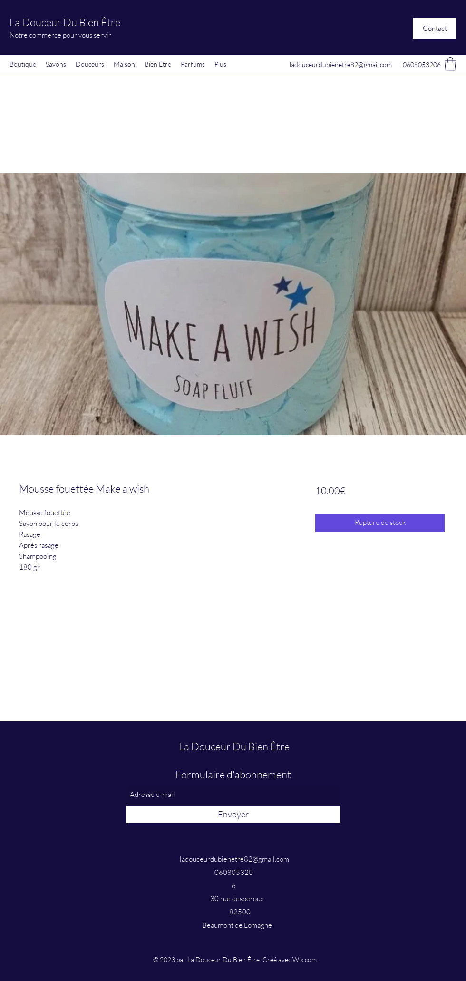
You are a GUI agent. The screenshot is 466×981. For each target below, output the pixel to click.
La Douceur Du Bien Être (65, 22)
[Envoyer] (233, 814)
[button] (434, 28)
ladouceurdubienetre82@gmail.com (341, 64)
